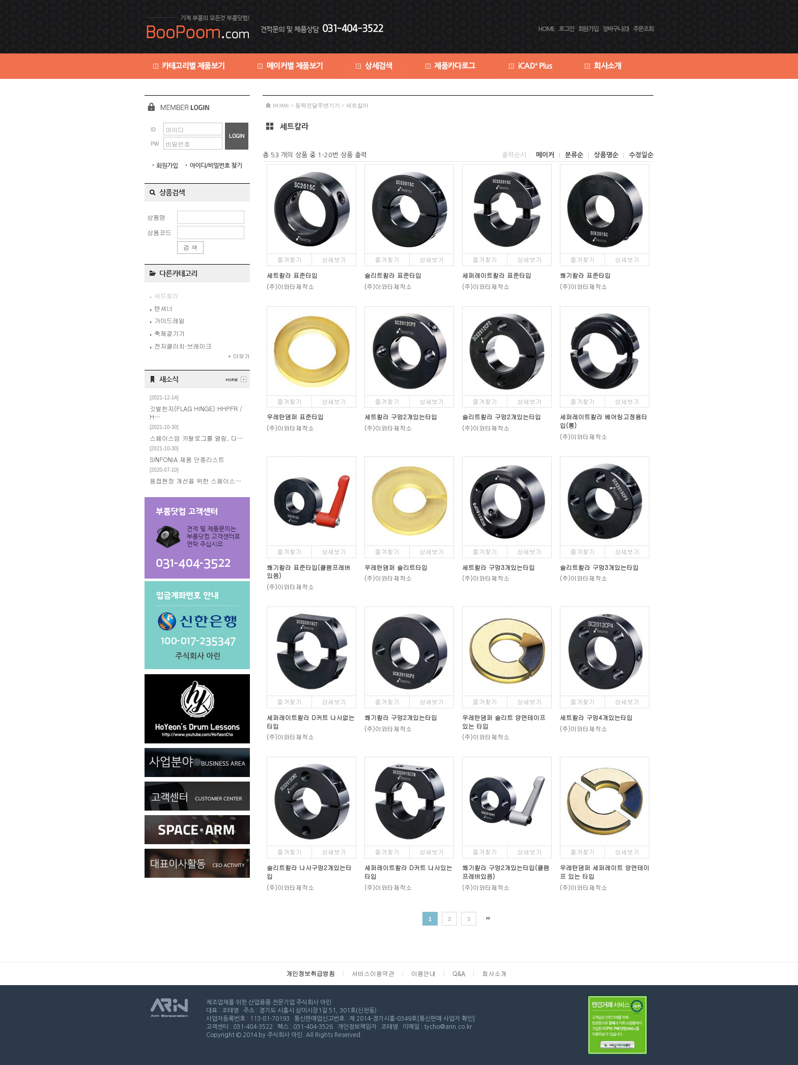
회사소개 (494, 973)
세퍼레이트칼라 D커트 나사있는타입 (408, 871)
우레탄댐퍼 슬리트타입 (396, 567)
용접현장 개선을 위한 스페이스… (195, 480)
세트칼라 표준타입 (292, 275)
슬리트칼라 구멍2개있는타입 (501, 416)
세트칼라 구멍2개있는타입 (400, 416)
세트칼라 (357, 105)
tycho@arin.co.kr (448, 1027)
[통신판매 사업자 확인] (446, 1019)
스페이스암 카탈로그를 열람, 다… (196, 438)
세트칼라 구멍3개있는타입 (498, 567)
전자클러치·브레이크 (181, 345)
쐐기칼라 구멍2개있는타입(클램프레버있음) (505, 871)
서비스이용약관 (373, 973)
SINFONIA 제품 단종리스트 (187, 459)
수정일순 (641, 155)
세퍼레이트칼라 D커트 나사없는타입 (311, 721)
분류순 (575, 155)
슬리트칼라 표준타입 (392, 275)
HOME (546, 29)
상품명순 (607, 155)
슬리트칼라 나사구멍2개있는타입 (309, 871)
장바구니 (616, 29)
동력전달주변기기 (317, 105)
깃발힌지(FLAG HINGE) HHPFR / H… (196, 412)
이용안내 (423, 973)
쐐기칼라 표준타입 (585, 275)
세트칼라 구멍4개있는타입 (596, 717)
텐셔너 (161, 308)
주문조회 (643, 29)
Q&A (458, 973)
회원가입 (588, 29)
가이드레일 (167, 320)
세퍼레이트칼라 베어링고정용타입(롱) (603, 420)
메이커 (546, 155)
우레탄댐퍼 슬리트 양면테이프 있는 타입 (504, 721)
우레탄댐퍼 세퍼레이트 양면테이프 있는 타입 (604, 871)
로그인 (566, 29)
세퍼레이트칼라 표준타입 (496, 275)
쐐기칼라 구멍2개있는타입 (400, 717)
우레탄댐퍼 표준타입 (295, 416)
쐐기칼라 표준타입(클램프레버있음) (309, 571)
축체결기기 (167, 333)
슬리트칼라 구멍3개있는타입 (599, 567)
